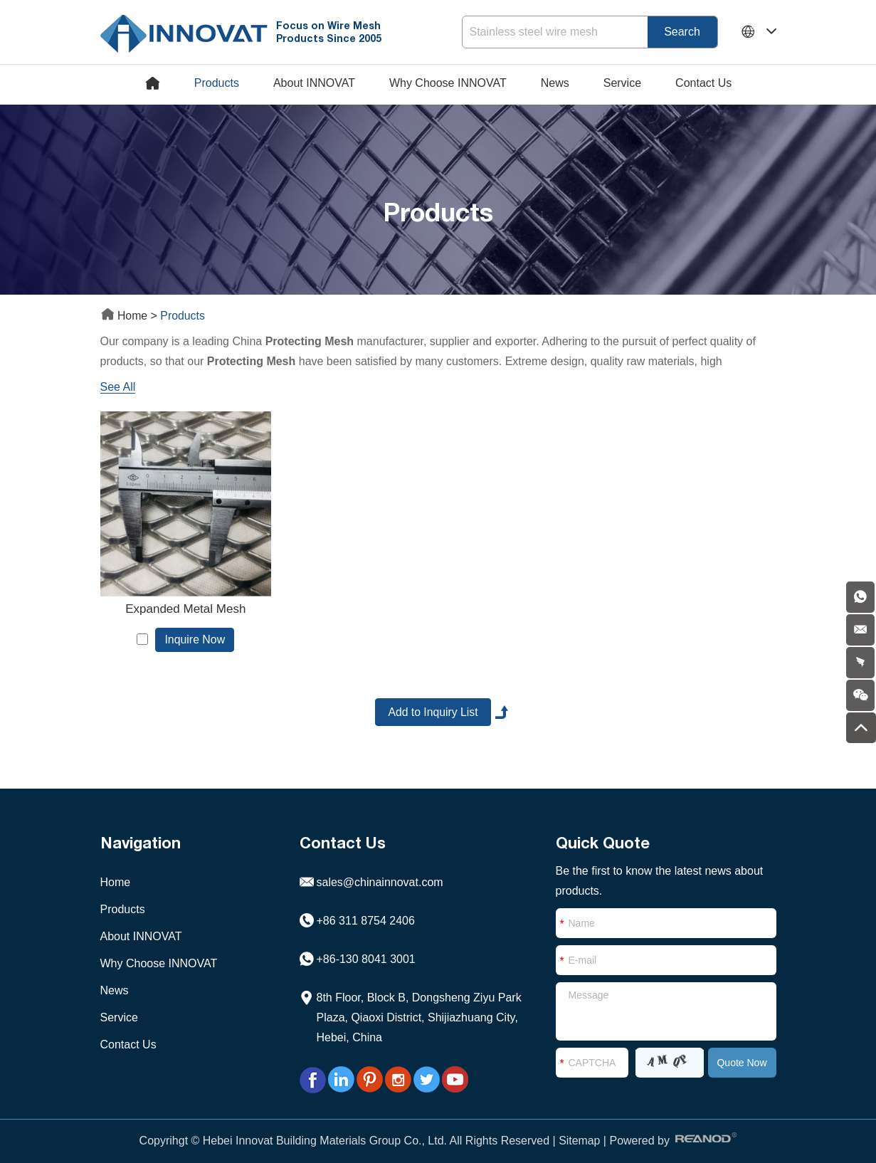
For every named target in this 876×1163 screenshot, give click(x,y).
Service (622, 83)
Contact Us (703, 83)
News (555, 83)
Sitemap (580, 1133)
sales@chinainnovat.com (380, 874)
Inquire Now (190, 630)
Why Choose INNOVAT (448, 83)
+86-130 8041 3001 (366, 951)
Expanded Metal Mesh (181, 599)
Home (126, 316)
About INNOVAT (314, 83)
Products (216, 83)
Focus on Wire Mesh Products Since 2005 (331, 31)
